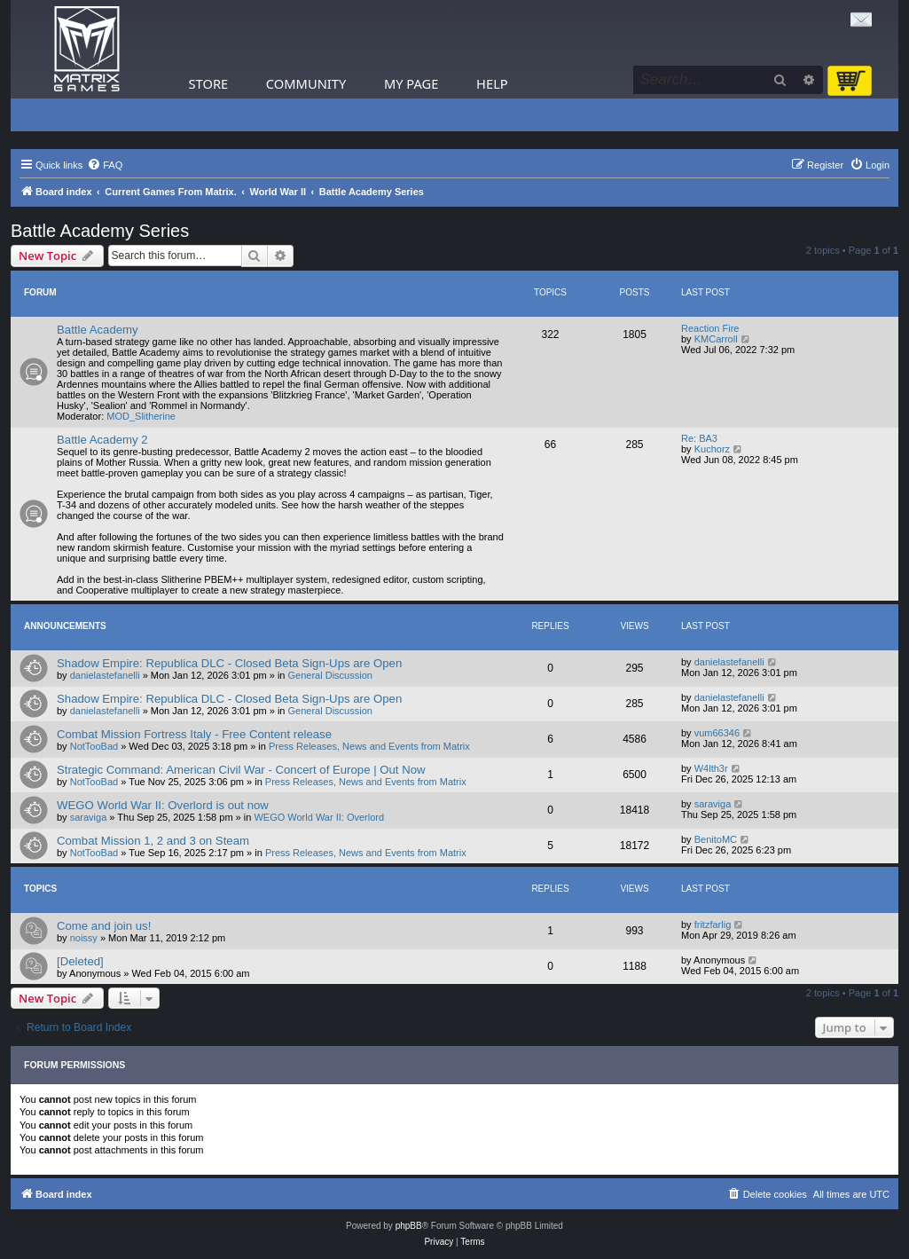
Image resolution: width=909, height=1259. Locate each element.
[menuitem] (104, 165)
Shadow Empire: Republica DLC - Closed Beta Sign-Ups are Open (229, 663)
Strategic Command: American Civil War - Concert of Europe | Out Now (241, 769)
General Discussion (330, 675)
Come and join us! (104, 925)
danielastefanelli (105, 675)
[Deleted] (80, 961)
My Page (411, 83)
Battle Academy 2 (102, 439)
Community (306, 83)
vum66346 (717, 733)
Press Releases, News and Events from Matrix (369, 746)
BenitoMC (715, 839)
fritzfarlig (713, 924)
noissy (84, 937)
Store (209, 83)
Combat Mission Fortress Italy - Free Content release (194, 734)
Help (492, 83)
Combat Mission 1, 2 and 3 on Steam (153, 840)
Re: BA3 (699, 438)
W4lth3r (711, 768)
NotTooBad (94, 746)
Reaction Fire (710, 328)
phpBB (409, 1226)
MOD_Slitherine (141, 416)
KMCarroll (716, 339)
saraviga (88, 817)
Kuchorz (712, 449)
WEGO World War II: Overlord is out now (163, 805)
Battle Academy (97, 329)
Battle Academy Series (100, 230)
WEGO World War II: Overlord (319, 817)
